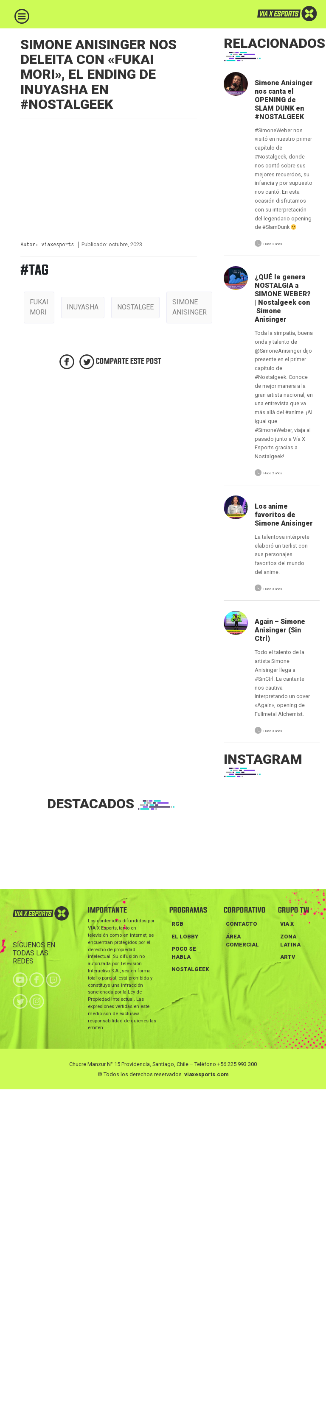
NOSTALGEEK (190, 969)
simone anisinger (189, 307)
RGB (177, 924)
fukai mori (39, 307)
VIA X (287, 924)
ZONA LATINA (290, 940)
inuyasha (82, 307)
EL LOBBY (184, 936)
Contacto (241, 924)
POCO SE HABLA (183, 953)
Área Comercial (242, 940)
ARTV (287, 957)
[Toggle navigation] (22, 16)
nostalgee (135, 307)
